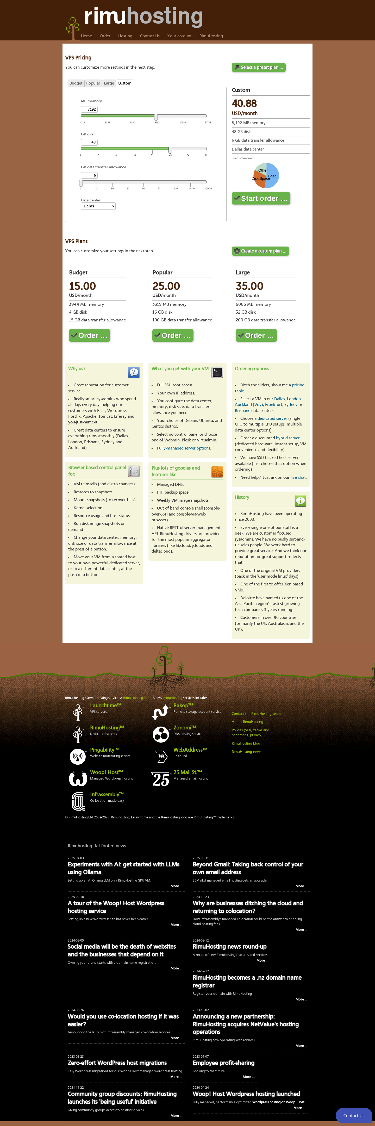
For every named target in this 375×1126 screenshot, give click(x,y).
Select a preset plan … (262, 67)
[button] (354, 1115)
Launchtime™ (105, 706)
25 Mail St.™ (187, 772)
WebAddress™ (190, 750)
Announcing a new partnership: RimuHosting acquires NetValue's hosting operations (246, 1025)
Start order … (264, 198)
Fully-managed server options (183, 448)
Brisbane (242, 411)
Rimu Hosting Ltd (136, 698)
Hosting (125, 36)
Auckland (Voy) (249, 405)
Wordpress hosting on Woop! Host (278, 1102)
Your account (179, 36)
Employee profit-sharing (223, 1064)
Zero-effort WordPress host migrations (117, 1064)
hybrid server (288, 438)
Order (105, 36)
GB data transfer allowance (103, 167)
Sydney (290, 405)
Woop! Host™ (106, 772)
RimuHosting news (246, 752)
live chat (298, 478)
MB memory (91, 101)
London (294, 399)
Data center (91, 200)
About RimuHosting (247, 722)
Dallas (279, 399)
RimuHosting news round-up (229, 947)
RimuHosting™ (107, 728)
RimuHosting (211, 36)
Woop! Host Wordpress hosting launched (246, 1095)
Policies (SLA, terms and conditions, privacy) (250, 732)
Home (86, 36)
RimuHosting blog (246, 743)
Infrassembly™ (106, 795)
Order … (93, 335)
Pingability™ (104, 750)
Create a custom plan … (263, 251)
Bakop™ (183, 706)
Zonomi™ (184, 728)
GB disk (87, 134)
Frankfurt (273, 405)
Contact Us (150, 36)
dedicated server (272, 419)
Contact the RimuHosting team (256, 714)
